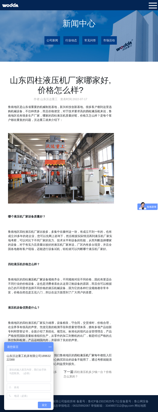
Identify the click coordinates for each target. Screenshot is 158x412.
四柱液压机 (93, 111)
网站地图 (140, 405)
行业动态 (71, 40)
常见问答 (90, 40)
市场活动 (109, 40)
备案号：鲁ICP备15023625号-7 (97, 401)
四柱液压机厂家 (84, 355)
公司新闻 (52, 40)
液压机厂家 (35, 279)
